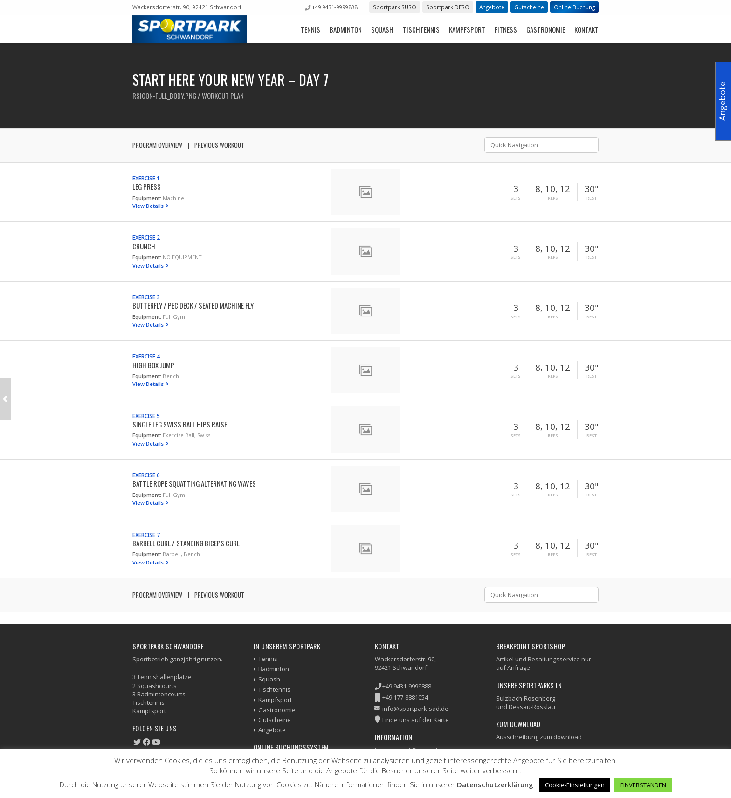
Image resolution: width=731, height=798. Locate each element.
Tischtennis (421, 29)
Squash (382, 29)
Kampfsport (467, 29)
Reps (553, 198)
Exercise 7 (146, 534)
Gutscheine (529, 7)
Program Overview (157, 145)
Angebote (491, 7)
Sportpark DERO (447, 7)
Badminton (346, 29)
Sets (515, 198)
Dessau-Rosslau (532, 706)
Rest (591, 198)
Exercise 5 (146, 416)
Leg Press (146, 186)
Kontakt (586, 29)
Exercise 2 (146, 237)
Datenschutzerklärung (495, 784)
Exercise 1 (146, 178)
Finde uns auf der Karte (415, 719)
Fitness (506, 29)
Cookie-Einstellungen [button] (575, 785)
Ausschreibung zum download (539, 737)
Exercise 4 (146, 356)
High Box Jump (153, 365)
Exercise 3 (146, 297)
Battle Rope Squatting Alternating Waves (194, 483)
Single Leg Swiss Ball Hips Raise (179, 424)
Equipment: (146, 197)
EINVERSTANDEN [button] (643, 785)
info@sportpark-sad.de (415, 708)
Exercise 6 (146, 475)
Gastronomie (545, 29)
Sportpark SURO (394, 7)
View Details (148, 205)
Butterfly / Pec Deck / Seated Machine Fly (193, 305)
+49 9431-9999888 (334, 7)
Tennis (310, 29)
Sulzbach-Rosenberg (525, 698)
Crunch (143, 246)
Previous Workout (219, 145)
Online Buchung (574, 7)
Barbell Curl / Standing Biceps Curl (186, 543)
